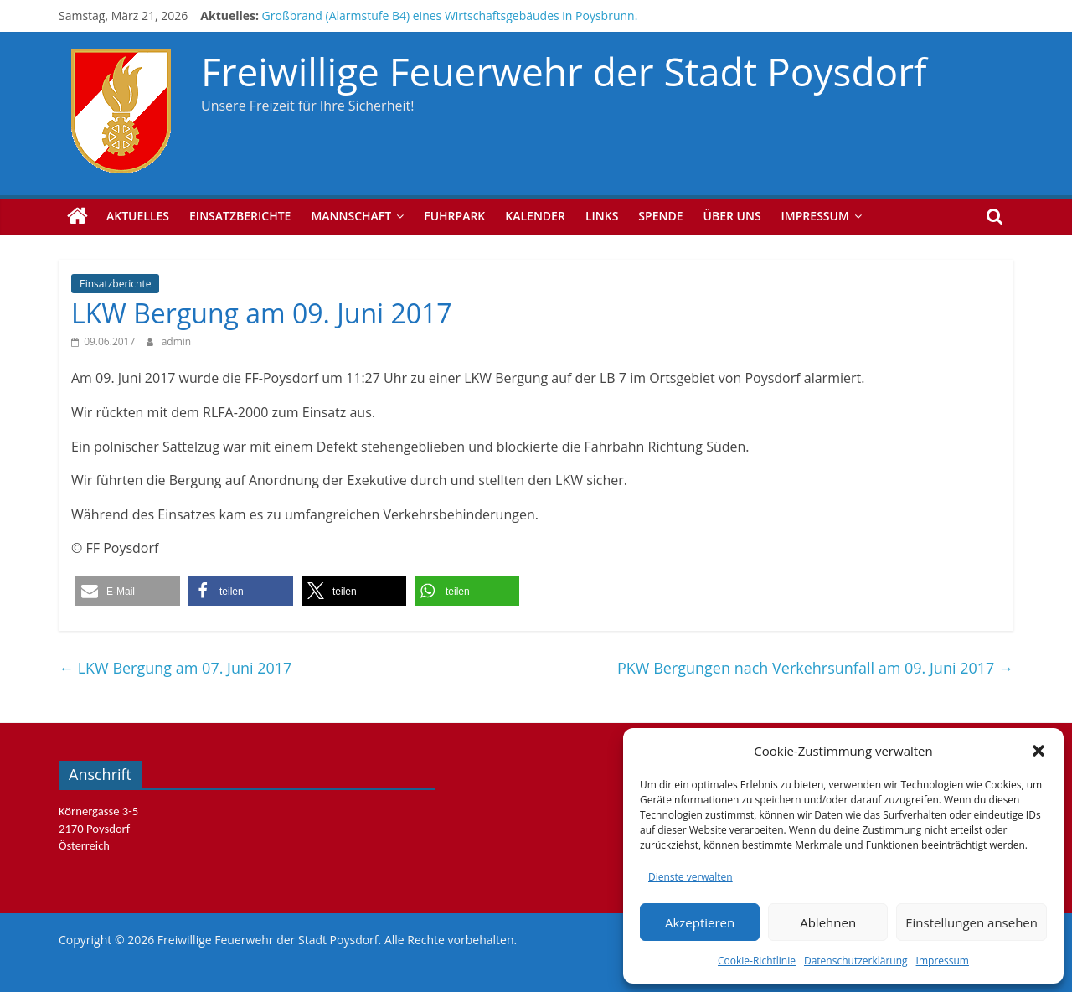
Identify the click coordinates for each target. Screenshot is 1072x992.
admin (177, 341)
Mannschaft (351, 216)
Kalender (535, 216)
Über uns (732, 216)
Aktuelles (137, 216)
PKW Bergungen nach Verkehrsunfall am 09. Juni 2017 (815, 668)
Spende (660, 216)
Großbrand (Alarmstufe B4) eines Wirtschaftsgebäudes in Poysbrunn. (450, 15)
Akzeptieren (699, 922)
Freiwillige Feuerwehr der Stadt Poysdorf (563, 71)
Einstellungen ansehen (971, 922)
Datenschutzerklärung (856, 960)
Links (601, 216)
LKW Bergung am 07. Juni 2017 (175, 668)
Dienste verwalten (690, 877)
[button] (1038, 750)
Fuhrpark (454, 216)
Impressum (942, 960)
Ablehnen (828, 922)
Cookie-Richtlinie (757, 960)
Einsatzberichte (240, 216)
